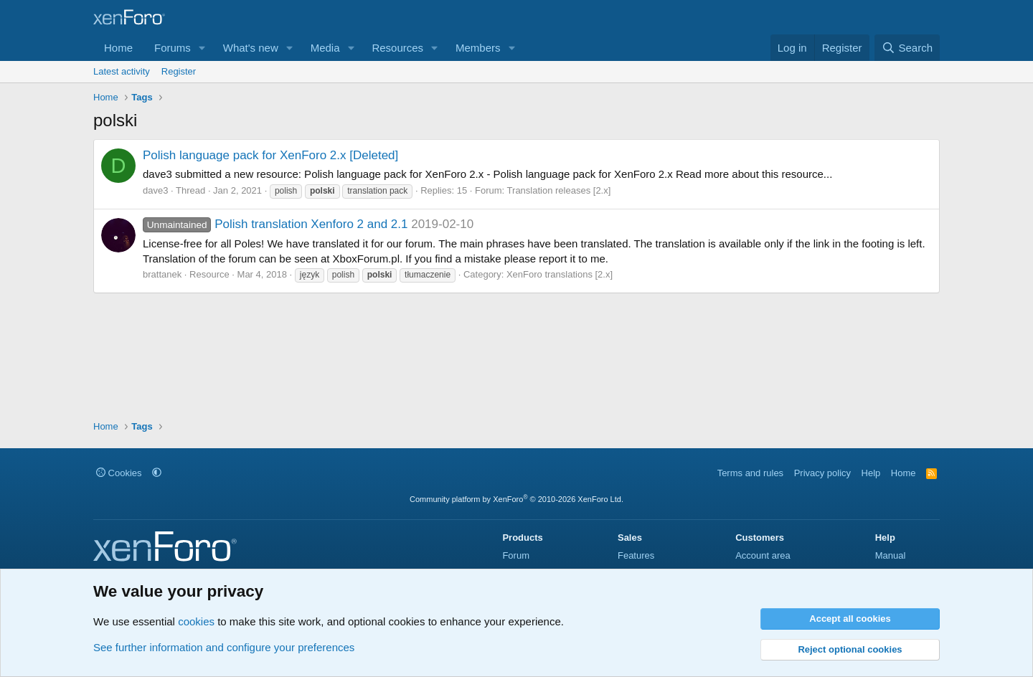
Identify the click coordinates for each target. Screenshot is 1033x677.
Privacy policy (822, 473)
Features (636, 555)
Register (178, 71)
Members (478, 48)
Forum (515, 555)
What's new (250, 48)
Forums (172, 48)
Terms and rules (750, 473)
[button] (202, 47)
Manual (890, 555)
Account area (763, 555)
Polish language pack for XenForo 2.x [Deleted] (270, 155)
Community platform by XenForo (516, 499)
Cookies (119, 473)
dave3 (155, 190)
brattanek (162, 274)
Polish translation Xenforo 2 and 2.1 (275, 224)
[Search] (907, 47)
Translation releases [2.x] (559, 190)
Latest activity (121, 71)
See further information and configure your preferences (223, 647)
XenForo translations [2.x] (559, 274)
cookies (196, 621)
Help (871, 473)
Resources (397, 48)
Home (118, 48)
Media (325, 48)
